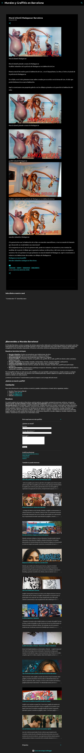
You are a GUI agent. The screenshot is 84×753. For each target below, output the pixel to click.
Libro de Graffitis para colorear (30, 590)
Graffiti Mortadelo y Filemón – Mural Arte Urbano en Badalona (39, 645)
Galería (24, 458)
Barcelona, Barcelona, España (21, 269)
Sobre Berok (26, 455)
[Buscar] (82, 3)
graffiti (19, 267)
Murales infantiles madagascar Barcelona (23, 260)
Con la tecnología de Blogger (42, 750)
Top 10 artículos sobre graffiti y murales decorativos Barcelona (39, 673)
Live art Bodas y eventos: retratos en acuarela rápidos (36, 729)
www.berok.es (18, 395)
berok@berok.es (17, 394)
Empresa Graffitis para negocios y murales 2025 (35, 562)
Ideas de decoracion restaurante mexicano (33, 507)
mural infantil (35, 267)
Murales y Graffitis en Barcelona (24, 2)
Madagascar (26, 267)
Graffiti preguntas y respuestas (30, 618)
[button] (10, 23)
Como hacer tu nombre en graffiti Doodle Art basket (36, 701)
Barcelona (12, 267)
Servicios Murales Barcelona (30, 454)
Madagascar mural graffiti (17, 258)
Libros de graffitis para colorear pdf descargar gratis (36, 479)
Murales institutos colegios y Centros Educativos (35, 535)
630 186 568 (18, 392)
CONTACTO (25, 457)
